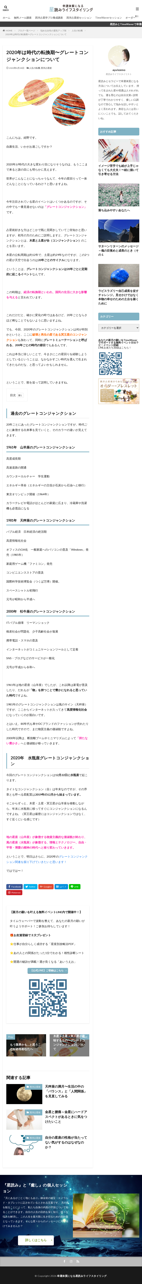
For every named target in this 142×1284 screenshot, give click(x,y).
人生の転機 (77, 30)
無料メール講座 (22, 17)
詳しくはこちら (36, 1239)
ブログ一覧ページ (26, 30)
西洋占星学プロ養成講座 (49, 17)
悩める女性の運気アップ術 (53, 30)
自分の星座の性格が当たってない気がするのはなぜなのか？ (66, 1139)
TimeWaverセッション (108, 17)
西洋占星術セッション (79, 17)
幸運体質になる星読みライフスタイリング (82, 1274)
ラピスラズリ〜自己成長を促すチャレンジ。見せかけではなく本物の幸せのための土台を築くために (118, 287)
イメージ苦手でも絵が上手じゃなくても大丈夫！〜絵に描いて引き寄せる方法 (118, 169)
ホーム (6, 17)
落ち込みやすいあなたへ (112, 208)
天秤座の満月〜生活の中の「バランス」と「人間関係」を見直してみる (66, 1090)
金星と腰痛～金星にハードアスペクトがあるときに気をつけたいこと (66, 1115)
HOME (9, 30)
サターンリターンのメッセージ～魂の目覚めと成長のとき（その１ (118, 246)
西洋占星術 (46, 68)
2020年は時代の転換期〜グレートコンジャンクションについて (36, 34)
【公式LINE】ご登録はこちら (47, 970)
